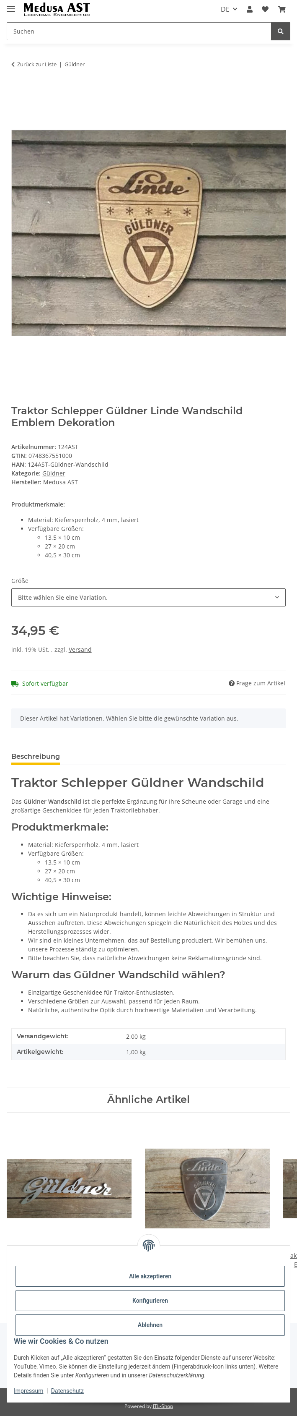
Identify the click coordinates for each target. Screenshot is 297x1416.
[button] (249, 9)
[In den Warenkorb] (18, 90)
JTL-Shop (163, 1406)
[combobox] (148, 597)
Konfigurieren (150, 1300)
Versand (80, 649)
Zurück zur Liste (37, 64)
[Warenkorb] (282, 9)
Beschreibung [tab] (35, 756)
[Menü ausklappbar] (11, 5)
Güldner (53, 473)
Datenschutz (67, 1390)
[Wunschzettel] (265, 9)
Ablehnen (150, 1325)
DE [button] (225, 9)
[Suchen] (139, 31)
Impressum (28, 1390)
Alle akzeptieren (150, 1276)
